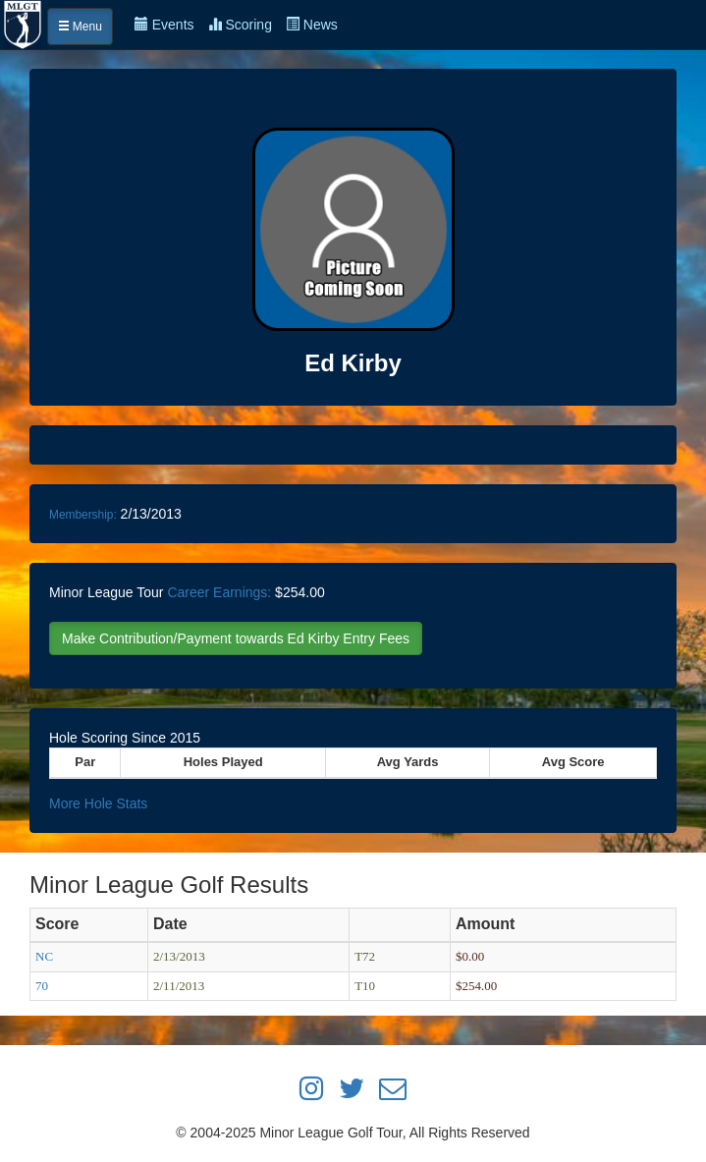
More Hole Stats (98, 803)
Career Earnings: (219, 592)
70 (41, 985)
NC (44, 956)
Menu (80, 26)
